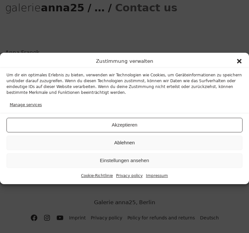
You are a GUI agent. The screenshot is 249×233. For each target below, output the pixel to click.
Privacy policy (129, 178)
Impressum (157, 178)
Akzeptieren (124, 127)
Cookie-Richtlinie (97, 178)
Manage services (26, 107)
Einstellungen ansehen (124, 163)
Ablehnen (124, 145)
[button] (239, 64)
